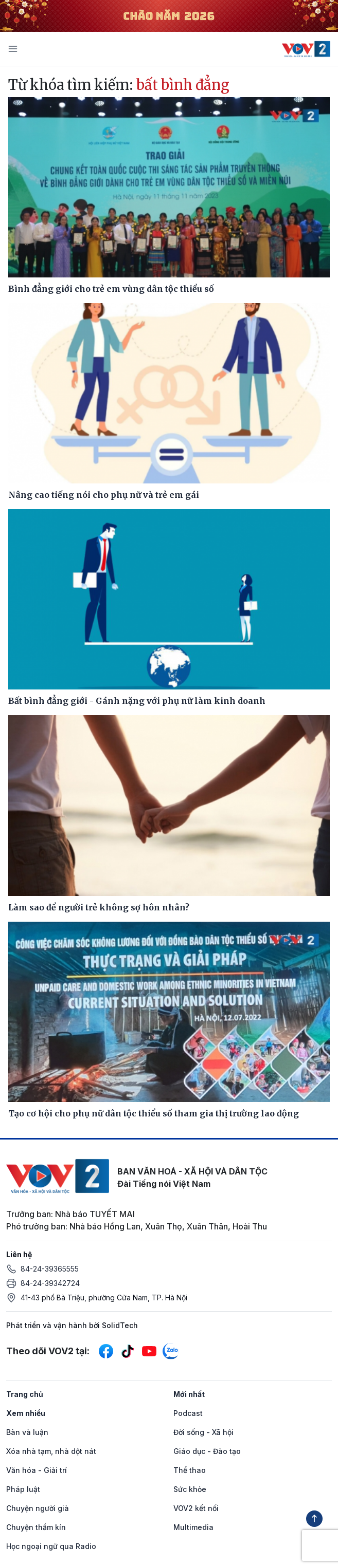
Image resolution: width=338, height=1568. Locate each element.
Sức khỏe (189, 1489)
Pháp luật (23, 1489)
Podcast (188, 1413)
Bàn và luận (27, 1432)
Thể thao (189, 1470)
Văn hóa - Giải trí (36, 1470)
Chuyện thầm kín (36, 1527)
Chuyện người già (37, 1508)
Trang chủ (24, 1394)
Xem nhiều (25, 1413)
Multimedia (193, 1527)
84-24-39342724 (50, 1283)
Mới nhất (189, 1394)
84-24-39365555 (50, 1268)
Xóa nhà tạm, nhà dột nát (51, 1451)
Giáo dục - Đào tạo (207, 1451)
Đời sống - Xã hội (203, 1432)
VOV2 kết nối (196, 1508)
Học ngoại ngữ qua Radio (51, 1546)
